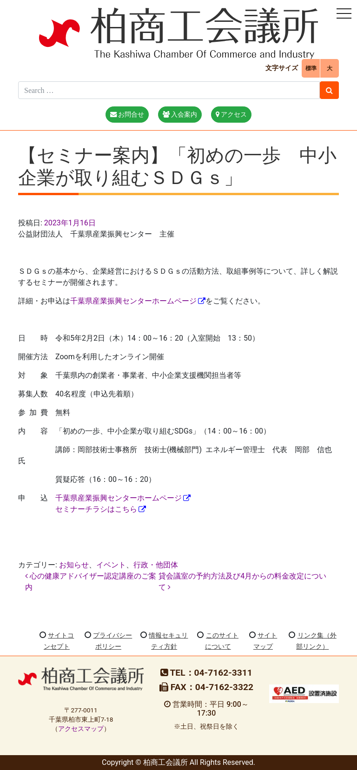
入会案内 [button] (180, 114)
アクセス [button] (231, 114)
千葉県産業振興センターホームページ (133, 300)
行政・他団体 (155, 564)
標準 (311, 68)
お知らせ (74, 564)
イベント (111, 564)
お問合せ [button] (127, 114)
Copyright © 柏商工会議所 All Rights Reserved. (178, 762)
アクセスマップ (81, 728)
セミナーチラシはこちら (96, 509)
